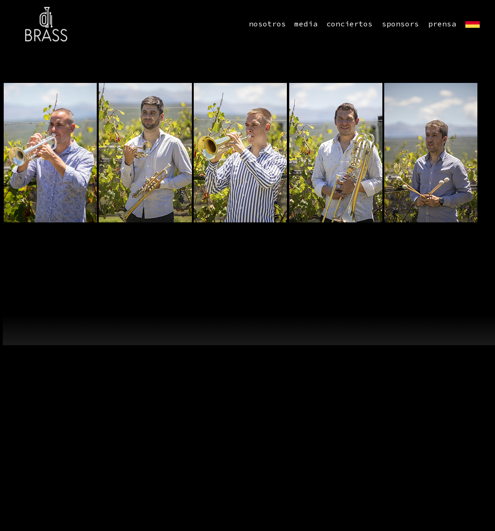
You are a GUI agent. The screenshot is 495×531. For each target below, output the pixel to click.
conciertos (349, 23)
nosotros (267, 23)
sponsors (400, 23)
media (305, 23)
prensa (442, 23)
